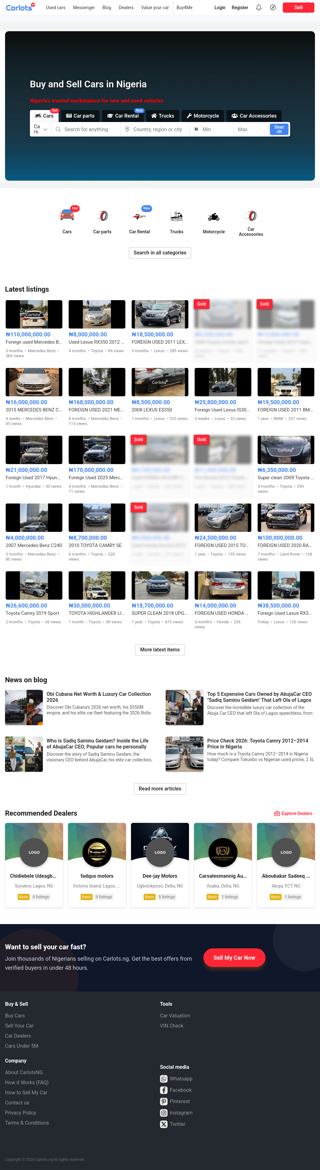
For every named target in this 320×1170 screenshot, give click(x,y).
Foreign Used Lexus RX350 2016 (286, 613)
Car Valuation (175, 1016)
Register (240, 7)
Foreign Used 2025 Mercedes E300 (97, 477)
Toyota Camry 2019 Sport (32, 613)
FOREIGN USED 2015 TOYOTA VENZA (223, 545)
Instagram (176, 1113)
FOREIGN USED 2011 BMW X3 (286, 410)
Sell (298, 7)
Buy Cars (15, 1016)
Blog (106, 7)
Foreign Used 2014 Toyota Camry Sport (286, 342)
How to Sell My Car (26, 1093)
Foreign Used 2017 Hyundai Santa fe (34, 477)
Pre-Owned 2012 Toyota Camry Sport (223, 477)
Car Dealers (18, 1036)
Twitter (172, 1124)
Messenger (84, 7)
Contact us (17, 1103)
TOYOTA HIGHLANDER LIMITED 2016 (97, 613)
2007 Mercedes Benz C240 (34, 545)
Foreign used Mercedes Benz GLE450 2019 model (34, 342)
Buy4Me (185, 7)
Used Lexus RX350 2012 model (97, 342)
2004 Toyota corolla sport (221, 342)
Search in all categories (160, 253)
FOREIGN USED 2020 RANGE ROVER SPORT (286, 545)
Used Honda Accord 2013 (158, 545)
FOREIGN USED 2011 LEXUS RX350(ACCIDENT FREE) (160, 342)
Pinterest (175, 1101)
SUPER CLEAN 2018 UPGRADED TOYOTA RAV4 (160, 613)
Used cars (56, 7)
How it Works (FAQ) (27, 1083)
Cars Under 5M (21, 1046)
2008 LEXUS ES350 (152, 410)
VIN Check (171, 1026)
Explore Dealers (293, 813)
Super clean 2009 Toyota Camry (286, 477)
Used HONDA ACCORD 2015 (160, 477)
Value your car (155, 7)
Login (220, 7)
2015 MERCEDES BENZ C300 (34, 410)
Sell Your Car (19, 1026)
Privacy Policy (20, 1113)
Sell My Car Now (234, 957)
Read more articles (160, 789)
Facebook (175, 1090)
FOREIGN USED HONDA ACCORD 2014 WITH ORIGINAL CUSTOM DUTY (223, 613)
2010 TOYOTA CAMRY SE (95, 545)
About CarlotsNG (24, 1072)
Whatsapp (176, 1079)
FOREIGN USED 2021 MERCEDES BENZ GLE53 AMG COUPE (97, 410)
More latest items (160, 650)
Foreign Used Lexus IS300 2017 (223, 410)
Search (279, 129)
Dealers (126, 7)
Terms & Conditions (27, 1123)
